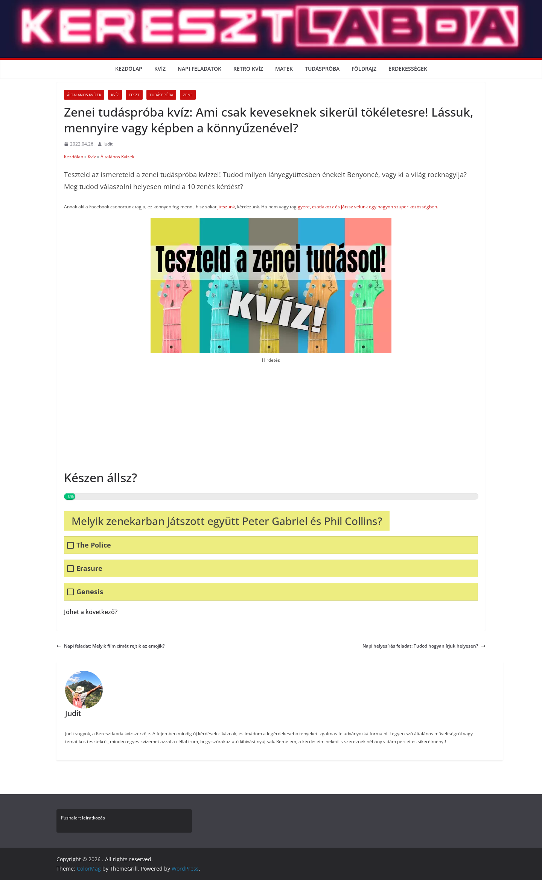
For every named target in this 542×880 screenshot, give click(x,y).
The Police (93, 545)
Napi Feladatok (199, 68)
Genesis (89, 591)
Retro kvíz (248, 68)
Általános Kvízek (84, 94)
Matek (284, 68)
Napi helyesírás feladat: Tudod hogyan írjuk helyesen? (424, 646)
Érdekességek (407, 68)
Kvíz (160, 68)
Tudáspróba (322, 68)
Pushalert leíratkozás (83, 818)
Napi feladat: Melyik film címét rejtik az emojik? (110, 646)
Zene (188, 94)
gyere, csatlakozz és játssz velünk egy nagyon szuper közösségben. (367, 206)
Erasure (89, 568)
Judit (108, 144)
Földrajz (364, 68)
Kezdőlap (128, 68)
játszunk (226, 206)
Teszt (134, 94)
